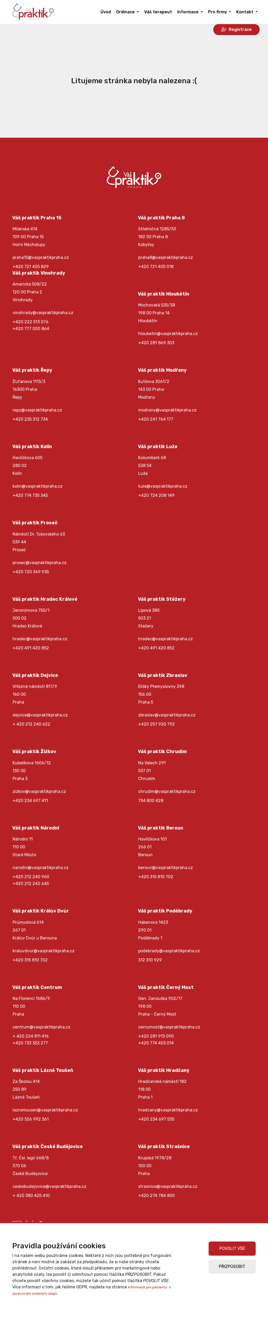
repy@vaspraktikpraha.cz (37, 410)
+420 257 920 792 (156, 724)
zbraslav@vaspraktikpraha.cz (167, 715)
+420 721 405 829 (31, 266)
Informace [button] (188, 11)
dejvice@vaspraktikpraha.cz (40, 715)
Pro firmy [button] (218, 11)
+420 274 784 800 (156, 1195)
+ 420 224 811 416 (31, 1036)
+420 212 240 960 (31, 876)
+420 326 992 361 (31, 1119)
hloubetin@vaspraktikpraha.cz (168, 333)
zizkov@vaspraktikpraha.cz (39, 791)
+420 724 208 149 (156, 495)
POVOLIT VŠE (232, 1248)
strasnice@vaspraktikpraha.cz (167, 1186)
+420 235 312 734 (30, 419)
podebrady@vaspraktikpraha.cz (169, 950)
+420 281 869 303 (156, 342)
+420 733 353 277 (30, 1042)
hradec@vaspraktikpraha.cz (40, 638)
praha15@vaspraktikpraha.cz (41, 257)
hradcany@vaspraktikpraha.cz (168, 1109)
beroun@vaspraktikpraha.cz (165, 867)
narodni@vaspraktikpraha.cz (41, 867)
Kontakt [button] (245, 11)
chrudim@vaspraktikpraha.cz (167, 791)
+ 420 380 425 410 (31, 1195)
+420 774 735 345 (30, 495)
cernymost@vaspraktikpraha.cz (169, 1027)
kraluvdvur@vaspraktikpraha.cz (44, 950)
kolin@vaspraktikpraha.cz (38, 486)
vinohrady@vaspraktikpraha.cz (43, 312)
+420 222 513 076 (30, 321)
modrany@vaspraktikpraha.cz (167, 410)
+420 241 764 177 (155, 419)
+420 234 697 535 (156, 1119)
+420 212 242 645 (31, 883)
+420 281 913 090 (156, 1036)
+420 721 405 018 (156, 266)
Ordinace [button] (126, 11)
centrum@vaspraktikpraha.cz (41, 1027)
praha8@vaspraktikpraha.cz (165, 257)
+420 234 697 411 (30, 800)
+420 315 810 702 (155, 876)
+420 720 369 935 (31, 571)
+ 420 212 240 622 (31, 724)
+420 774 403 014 (156, 1042)
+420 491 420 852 (31, 647)
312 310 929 (150, 960)
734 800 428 (150, 800)
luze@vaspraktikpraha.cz (162, 486)
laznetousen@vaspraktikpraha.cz (45, 1109)
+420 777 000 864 (31, 328)
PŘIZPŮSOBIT (232, 1266)
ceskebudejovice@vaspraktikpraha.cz (49, 1186)
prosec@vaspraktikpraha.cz (39, 562)
